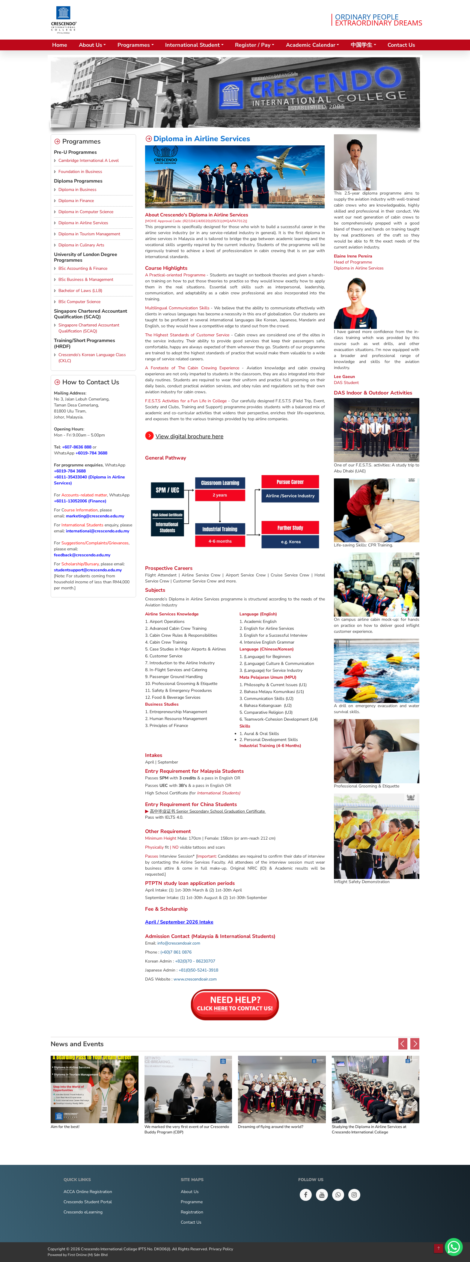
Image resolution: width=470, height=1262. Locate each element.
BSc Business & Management (85, 279)
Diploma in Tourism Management (89, 234)
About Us (90, 45)
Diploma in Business (77, 189)
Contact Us (401, 45)
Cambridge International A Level (88, 160)
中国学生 (361, 45)
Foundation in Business (80, 171)
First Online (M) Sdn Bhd (88, 1254)
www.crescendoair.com (195, 979)
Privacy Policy (221, 1249)
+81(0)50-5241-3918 (198, 970)
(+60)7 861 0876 (176, 952)
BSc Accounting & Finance (82, 268)
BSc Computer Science (79, 302)
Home (59, 45)
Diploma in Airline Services (83, 223)
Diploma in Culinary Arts (81, 245)
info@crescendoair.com (178, 943)
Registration (192, 1212)
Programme (192, 1202)
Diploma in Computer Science (85, 212)
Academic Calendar (310, 45)
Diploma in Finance (76, 201)
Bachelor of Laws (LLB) (80, 290)
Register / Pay (252, 45)
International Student (192, 45)
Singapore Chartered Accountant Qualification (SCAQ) (88, 328)
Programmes (134, 45)
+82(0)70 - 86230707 (195, 961)
